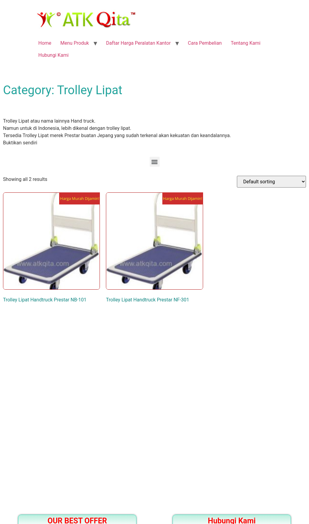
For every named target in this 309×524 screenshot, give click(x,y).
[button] (155, 162)
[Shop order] (271, 182)
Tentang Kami (245, 43)
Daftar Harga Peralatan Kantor (138, 43)
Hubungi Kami (53, 55)
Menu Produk (74, 43)
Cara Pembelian (205, 43)
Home (44, 43)
